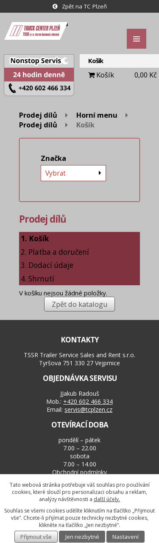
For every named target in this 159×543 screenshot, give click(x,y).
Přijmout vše (36, 536)
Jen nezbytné (82, 536)
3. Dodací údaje (47, 265)
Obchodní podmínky (79, 472)
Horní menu (96, 115)
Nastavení (125, 536)
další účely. (107, 499)
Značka (53, 158)
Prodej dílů (38, 115)
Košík (105, 75)
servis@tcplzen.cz (88, 409)
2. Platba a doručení (55, 252)
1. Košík (35, 238)
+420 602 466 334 (88, 401)
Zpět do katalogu (80, 304)
